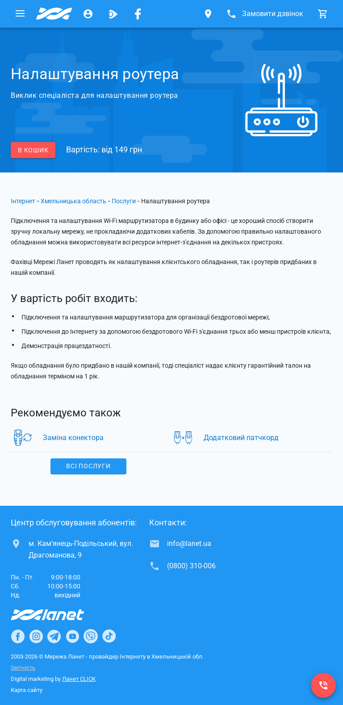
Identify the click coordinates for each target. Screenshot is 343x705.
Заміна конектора (73, 437)
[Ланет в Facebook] (18, 636)
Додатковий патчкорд (241, 437)
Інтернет (23, 201)
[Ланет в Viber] (91, 636)
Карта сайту (26, 690)
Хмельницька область (73, 201)
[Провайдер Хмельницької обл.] (54, 14)
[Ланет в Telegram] (54, 636)
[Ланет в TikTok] (109, 636)
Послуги (124, 201)
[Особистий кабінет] (87, 14)
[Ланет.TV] (112, 14)
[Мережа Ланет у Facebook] (138, 14)
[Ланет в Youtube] (72, 636)
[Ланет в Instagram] (36, 636)
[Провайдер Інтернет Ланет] (58, 615)
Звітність (23, 667)
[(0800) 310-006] (323, 685)
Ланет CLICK (79, 679)
